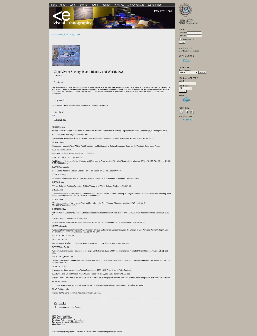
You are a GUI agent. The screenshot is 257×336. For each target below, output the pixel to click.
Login (73, 5)
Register (83, 5)
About (63, 5)
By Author (186, 100)
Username (183, 33)
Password (182, 36)
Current (107, 5)
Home (54, 5)
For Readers (187, 119)
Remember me (188, 40)
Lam (78, 35)
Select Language (185, 70)
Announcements (136, 5)
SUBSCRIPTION (154, 5)
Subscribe (186, 61)
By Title (185, 101)
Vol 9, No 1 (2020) (66, 35)
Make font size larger (192, 112)
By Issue (186, 98)
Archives (119, 5)
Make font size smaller (181, 112)
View (185, 59)
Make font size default (186, 112)
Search (95, 5)
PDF (53, 115)
